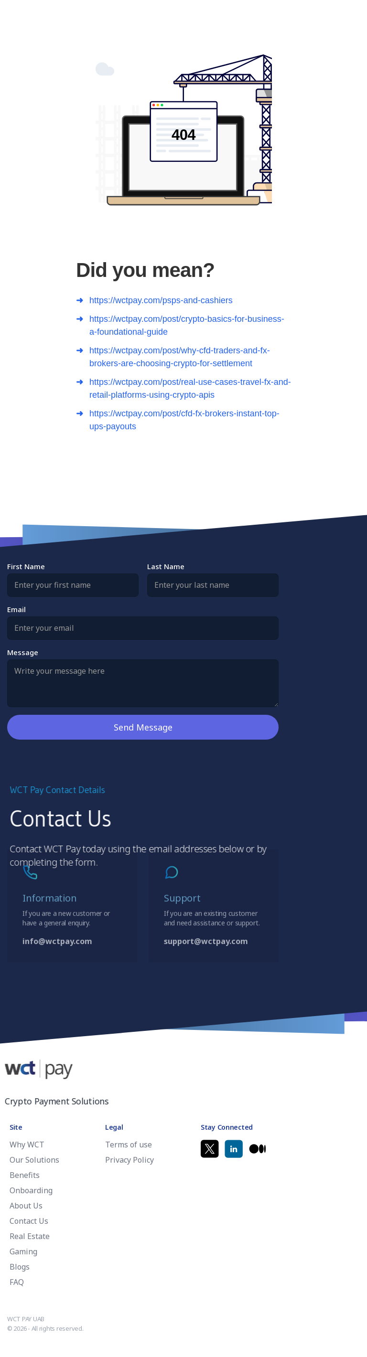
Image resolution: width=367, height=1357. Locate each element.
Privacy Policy (129, 1160)
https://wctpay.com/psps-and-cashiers (161, 300)
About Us (26, 1205)
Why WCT (27, 1144)
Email (16, 609)
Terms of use (128, 1144)
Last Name (165, 566)
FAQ (17, 1282)
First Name (26, 566)
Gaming (23, 1251)
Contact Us (29, 1221)
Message (22, 652)
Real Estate (30, 1236)
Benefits (25, 1175)
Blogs (20, 1267)
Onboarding (31, 1190)
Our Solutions (34, 1160)
